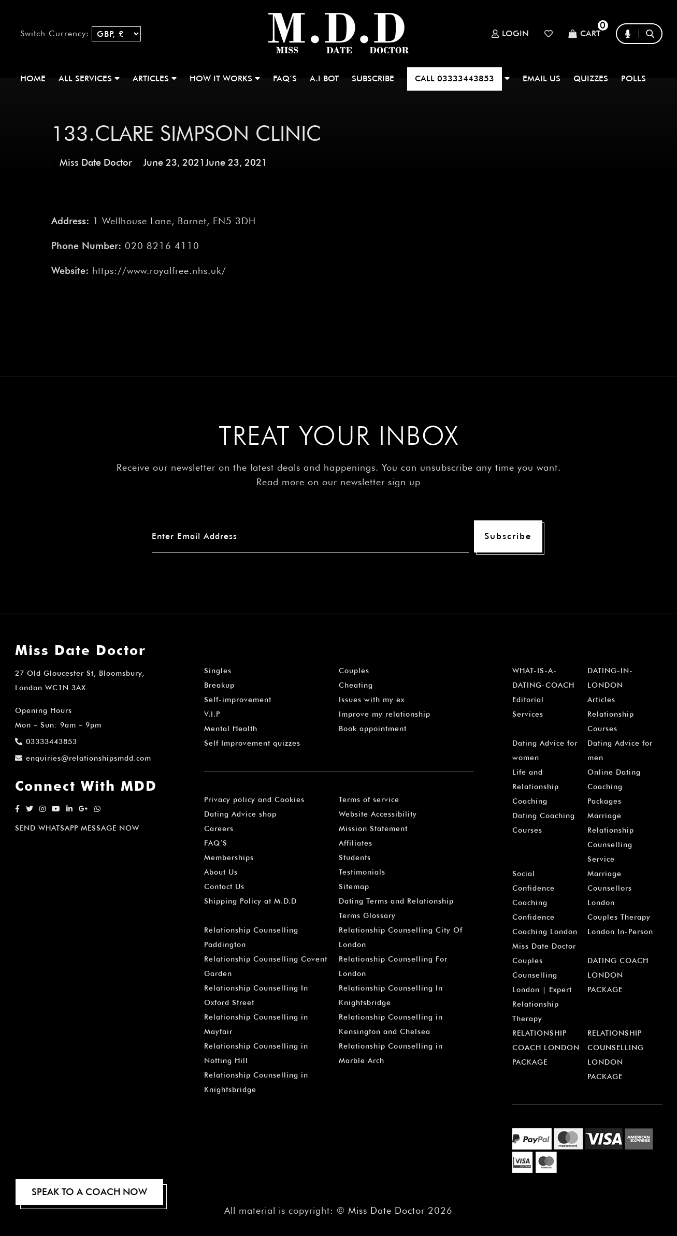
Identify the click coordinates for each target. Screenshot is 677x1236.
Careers (219, 828)
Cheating (356, 685)
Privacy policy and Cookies (254, 799)
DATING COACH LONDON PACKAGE (618, 975)
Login (510, 34)
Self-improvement (237, 699)
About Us (221, 872)
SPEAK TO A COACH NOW (89, 1191)
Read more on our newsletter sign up (338, 481)
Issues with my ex (372, 699)
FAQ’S (285, 78)
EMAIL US (541, 78)
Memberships (229, 857)
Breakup (219, 685)
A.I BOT (324, 78)
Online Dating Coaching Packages (614, 786)
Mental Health (230, 728)
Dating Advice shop (240, 814)
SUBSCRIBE (373, 78)
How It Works (225, 78)
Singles (218, 670)
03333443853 (46, 741)
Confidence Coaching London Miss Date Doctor (545, 931)
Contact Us (224, 886)
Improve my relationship (384, 714)
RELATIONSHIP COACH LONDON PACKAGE (546, 1047)
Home (33, 78)
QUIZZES (590, 78)
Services (527, 714)
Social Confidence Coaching (533, 888)
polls (633, 78)
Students (355, 857)
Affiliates (355, 843)
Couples (354, 670)
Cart (584, 34)
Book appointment (373, 728)
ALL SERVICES (89, 78)
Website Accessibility (378, 814)
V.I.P (212, 714)
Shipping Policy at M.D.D (250, 901)
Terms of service (369, 799)
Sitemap (354, 886)
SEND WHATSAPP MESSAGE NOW (77, 828)
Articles (601, 699)
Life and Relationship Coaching (535, 786)
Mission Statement (373, 828)
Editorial (528, 699)
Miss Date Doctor (96, 162)
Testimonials (362, 872)
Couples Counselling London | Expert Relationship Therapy (542, 989)
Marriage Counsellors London (609, 888)
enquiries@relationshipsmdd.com (83, 758)
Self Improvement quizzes (252, 743)
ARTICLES (155, 78)
